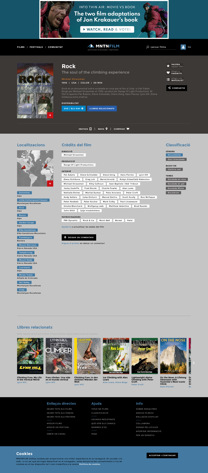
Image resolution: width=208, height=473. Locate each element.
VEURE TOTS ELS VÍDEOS (60, 413)
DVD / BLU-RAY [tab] (73, 108)
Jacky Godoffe (71, 189)
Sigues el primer (70, 244)
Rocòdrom (173, 193)
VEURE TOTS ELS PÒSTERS (61, 417)
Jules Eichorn (89, 197)
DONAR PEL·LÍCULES (147, 428)
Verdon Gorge (26, 223)
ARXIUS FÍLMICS (145, 413)
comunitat (55, 47)
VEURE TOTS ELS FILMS (59, 409)
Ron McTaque (148, 197)
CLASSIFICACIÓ (99, 413)
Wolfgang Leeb (96, 206)
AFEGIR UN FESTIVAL (58, 428)
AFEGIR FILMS (54, 424)
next (194, 363)
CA (189, 47)
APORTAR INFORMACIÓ (148, 432)
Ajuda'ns (66, 227)
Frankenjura (25, 238)
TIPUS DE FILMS (99, 409)
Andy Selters (70, 197)
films (21, 47)
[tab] (50, 115)
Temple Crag (25, 253)
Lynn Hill (143, 175)
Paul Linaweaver (129, 202)
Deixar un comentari (79, 237)
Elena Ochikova (72, 180)
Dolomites (24, 193)
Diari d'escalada (176, 160)
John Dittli (69, 211)
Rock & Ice (88, 221)
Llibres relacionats (102, 108)
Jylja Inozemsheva (90, 211)
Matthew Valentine (119, 206)
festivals (36, 47)
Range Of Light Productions (79, 165)
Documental (174, 155)
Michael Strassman (73, 79)
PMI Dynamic (71, 221)
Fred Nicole (90, 189)
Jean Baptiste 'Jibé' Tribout (123, 184)
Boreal (118, 221)
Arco (21, 208)
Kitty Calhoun (96, 184)
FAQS (94, 434)
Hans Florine (127, 175)
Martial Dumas (93, 193)
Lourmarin (24, 268)
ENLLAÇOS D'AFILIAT (147, 417)
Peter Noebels (71, 202)
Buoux (22, 215)
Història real (174, 170)
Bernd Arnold (107, 180)
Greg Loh (90, 180)
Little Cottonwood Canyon (33, 200)
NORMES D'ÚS (99, 428)
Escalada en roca (177, 180)
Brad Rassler (140, 206)
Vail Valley (24, 283)
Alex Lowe (127, 189)
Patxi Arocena (113, 193)
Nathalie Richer (72, 193)
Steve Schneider (89, 175)
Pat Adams (69, 175)
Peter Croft (132, 193)
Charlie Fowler (109, 189)
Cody (22, 290)
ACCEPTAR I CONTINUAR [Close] (162, 455)
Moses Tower (26, 275)
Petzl (129, 221)
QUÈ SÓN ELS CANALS (103, 424)
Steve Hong (109, 175)
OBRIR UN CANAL (56, 434)
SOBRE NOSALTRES (146, 409)
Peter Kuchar (91, 202)
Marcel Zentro (109, 197)
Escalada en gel (176, 184)
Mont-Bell (104, 221)
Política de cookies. (90, 464)
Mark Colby (109, 202)
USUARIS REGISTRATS (103, 420)
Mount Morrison (27, 245)
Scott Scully (128, 197)
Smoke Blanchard (73, 206)
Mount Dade (25, 260)
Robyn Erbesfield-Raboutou (135, 180)
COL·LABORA (143, 424)
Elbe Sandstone (27, 230)
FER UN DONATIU (145, 436)
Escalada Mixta (176, 189)
